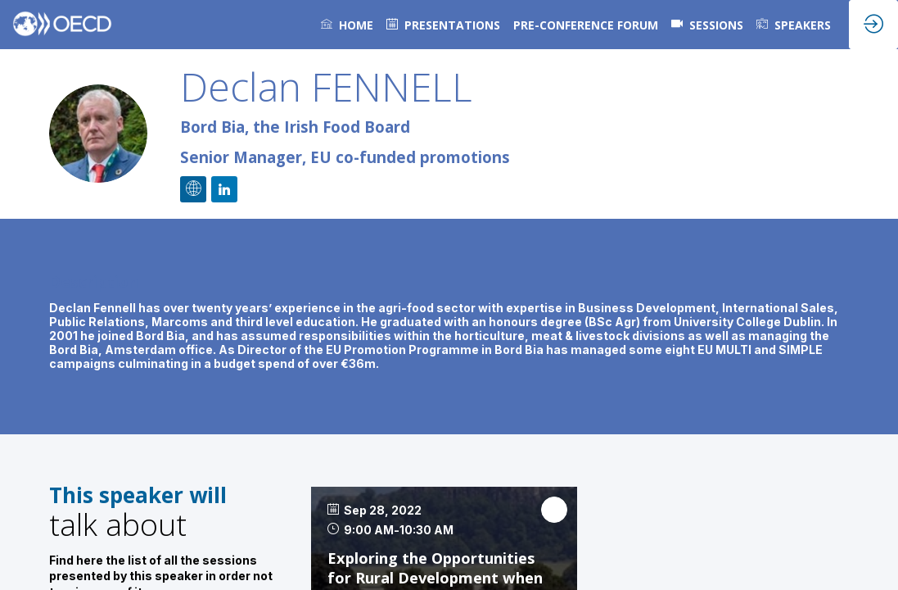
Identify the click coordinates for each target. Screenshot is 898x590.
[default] (443, 24)
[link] (347, 24)
